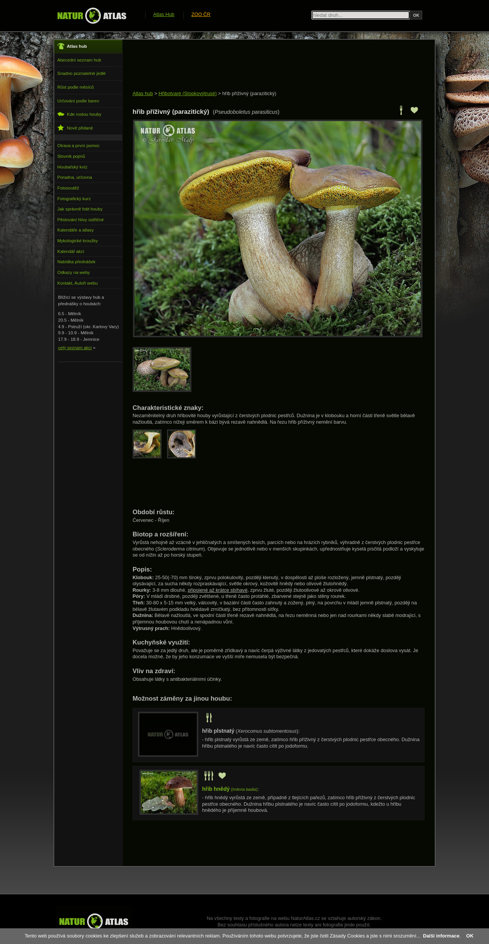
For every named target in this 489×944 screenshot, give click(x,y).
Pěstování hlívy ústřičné (80, 219)
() (229, 789)
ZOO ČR (200, 14)
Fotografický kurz (74, 198)
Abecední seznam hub (79, 60)
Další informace (441, 936)
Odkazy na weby (73, 272)
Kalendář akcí (70, 251)
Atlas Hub (163, 14)
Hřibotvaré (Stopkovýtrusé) (188, 93)
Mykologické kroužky (77, 240)
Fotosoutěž (68, 188)
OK (469, 936)
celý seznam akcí (75, 347)
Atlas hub (143, 93)
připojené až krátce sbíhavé (218, 590)
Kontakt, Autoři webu (77, 283)
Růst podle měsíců (75, 87)
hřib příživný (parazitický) (249, 93)
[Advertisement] (272, 66)
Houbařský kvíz (72, 167)
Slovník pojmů (71, 156)
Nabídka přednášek (76, 261)
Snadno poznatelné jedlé (81, 73)
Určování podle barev (78, 101)
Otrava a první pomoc (78, 145)
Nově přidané (75, 127)
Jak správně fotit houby (79, 209)
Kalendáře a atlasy (75, 230)
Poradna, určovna (74, 177)
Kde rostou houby (79, 114)
